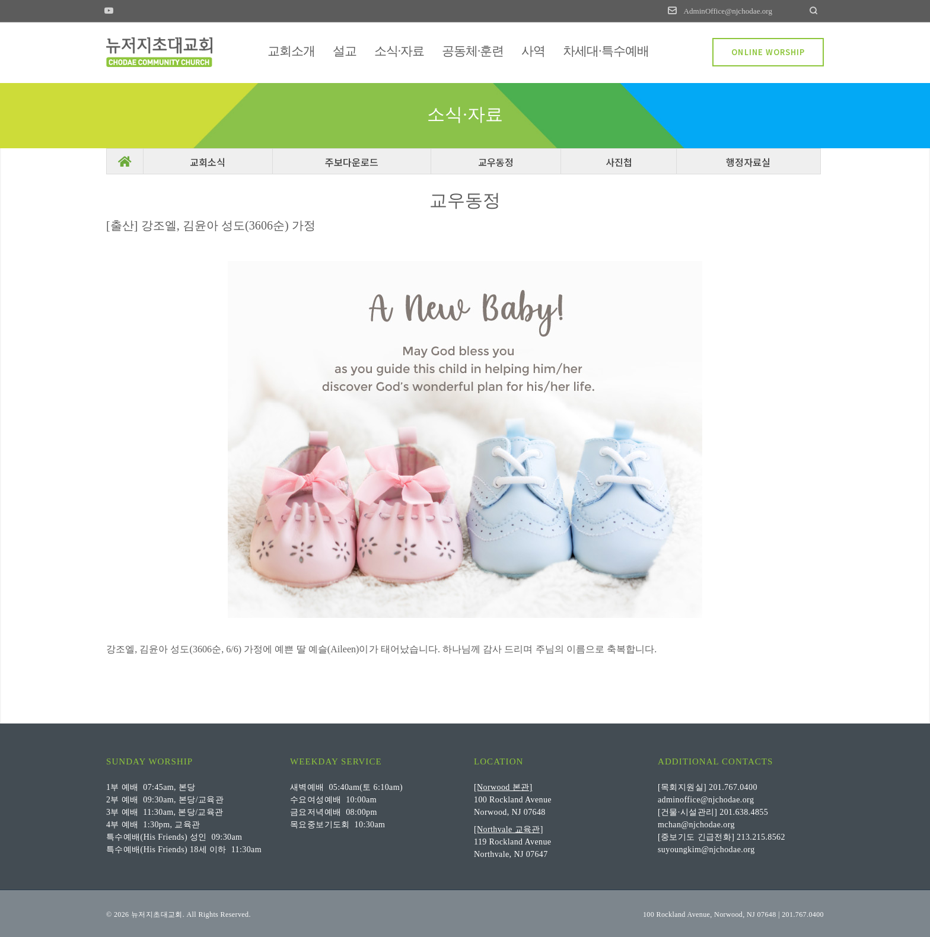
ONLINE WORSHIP (768, 52)
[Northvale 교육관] (508, 828)
